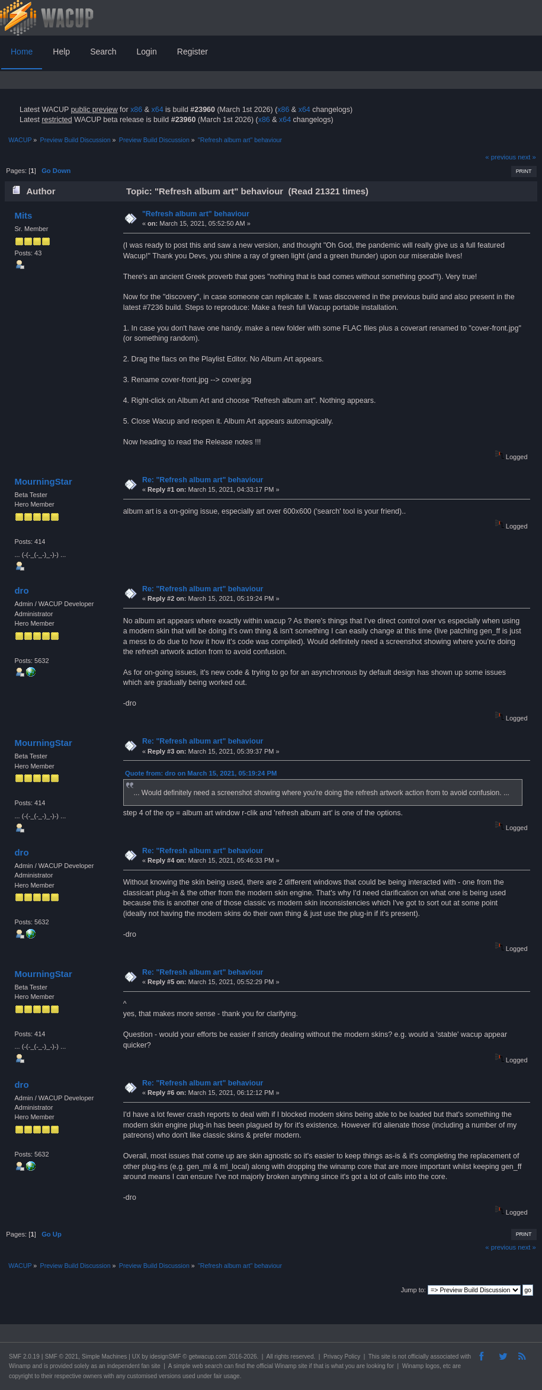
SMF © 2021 (61, 1356)
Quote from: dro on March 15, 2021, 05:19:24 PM (201, 773)
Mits (23, 215)
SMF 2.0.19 (24, 1356)
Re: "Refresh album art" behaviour (202, 480)
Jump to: (413, 1289)
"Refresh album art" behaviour (195, 214)
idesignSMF (165, 1356)
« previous (500, 157)
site (385, 1356)
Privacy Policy (341, 1356)
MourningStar (43, 481)
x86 (136, 109)
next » (527, 157)
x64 (157, 109)
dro (21, 590)
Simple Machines (104, 1356)
